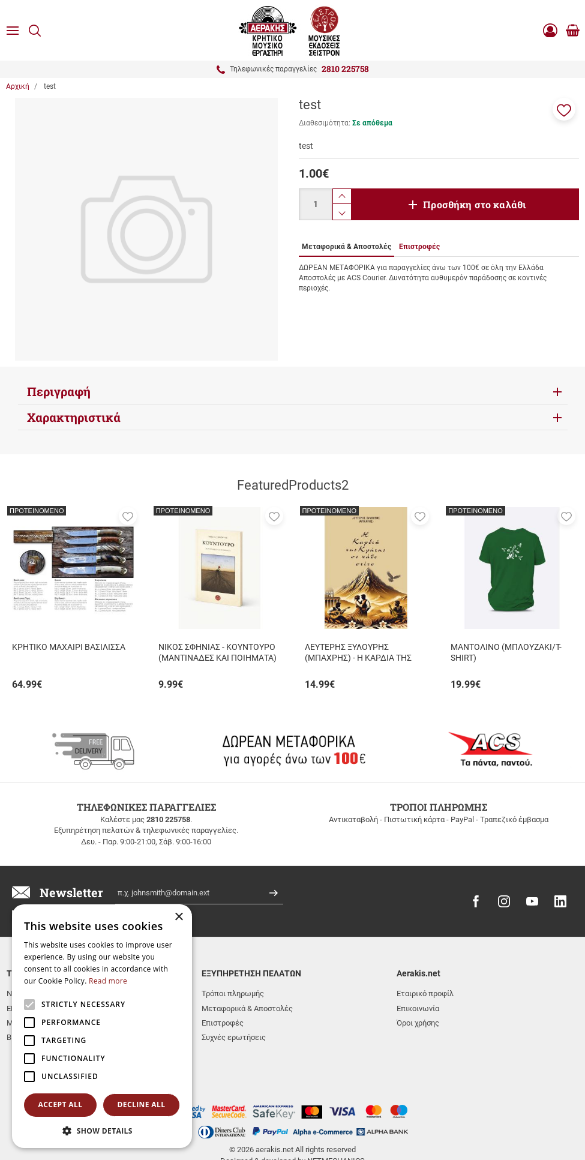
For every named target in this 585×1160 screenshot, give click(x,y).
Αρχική (17, 86)
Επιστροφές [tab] (419, 246)
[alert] (102, 1026)
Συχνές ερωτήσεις (234, 1037)
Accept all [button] (60, 1104)
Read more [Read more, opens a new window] (108, 981)
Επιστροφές (223, 1022)
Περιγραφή (59, 391)
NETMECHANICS (336, 1113)
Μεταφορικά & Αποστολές (247, 1008)
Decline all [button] (142, 1104)
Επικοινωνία (418, 1008)
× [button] (178, 917)
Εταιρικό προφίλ (425, 993)
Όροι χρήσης (418, 1022)
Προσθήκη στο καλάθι (474, 204)
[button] (564, 109)
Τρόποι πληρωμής (233, 993)
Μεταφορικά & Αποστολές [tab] (346, 246)
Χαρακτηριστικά (74, 417)
